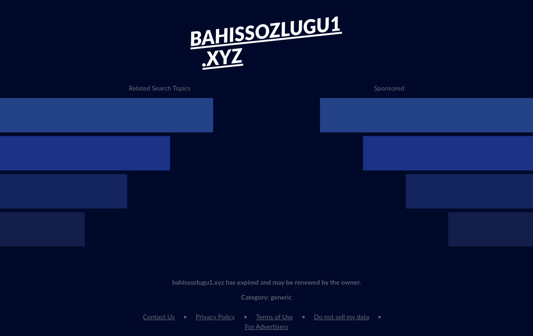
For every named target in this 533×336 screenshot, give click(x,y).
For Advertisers (266, 326)
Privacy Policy (215, 317)
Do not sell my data (341, 317)
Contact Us (159, 317)
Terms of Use (274, 317)
